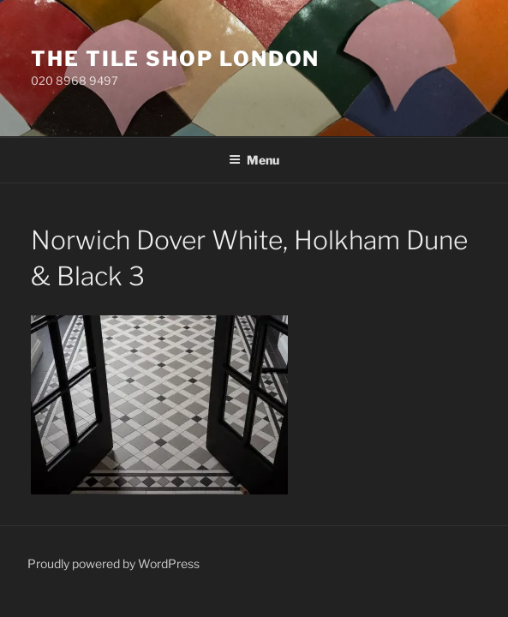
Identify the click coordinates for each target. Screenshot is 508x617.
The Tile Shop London (175, 58)
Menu (254, 160)
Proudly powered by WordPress (113, 563)
